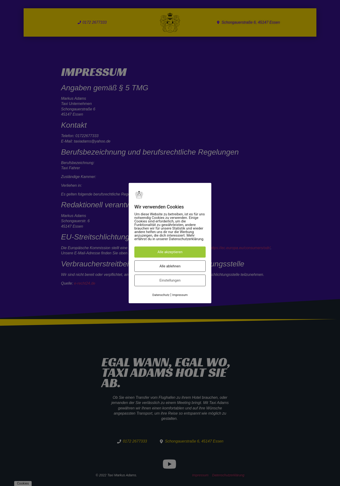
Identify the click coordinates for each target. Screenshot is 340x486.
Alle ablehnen (170, 266)
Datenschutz (160, 294)
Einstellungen (170, 280)
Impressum (179, 294)
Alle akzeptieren (170, 252)
